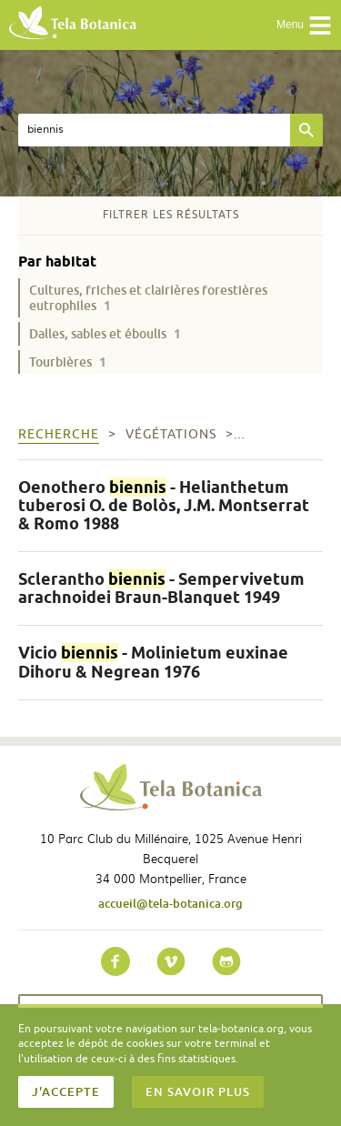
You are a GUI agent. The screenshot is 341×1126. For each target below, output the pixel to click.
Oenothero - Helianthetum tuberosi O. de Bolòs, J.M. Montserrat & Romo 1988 (163, 505)
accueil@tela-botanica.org (170, 903)
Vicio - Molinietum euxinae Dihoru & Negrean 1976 (153, 661)
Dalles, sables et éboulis (105, 333)
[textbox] (154, 130)
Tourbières (67, 361)
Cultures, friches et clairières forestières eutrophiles (148, 297)
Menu (304, 25)
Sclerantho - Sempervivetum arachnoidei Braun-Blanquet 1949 (161, 588)
